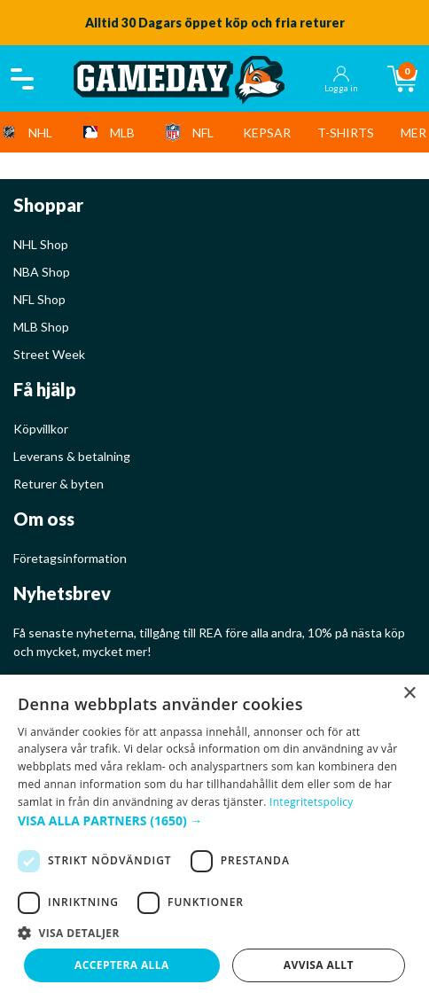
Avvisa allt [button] (319, 965)
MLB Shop (41, 326)
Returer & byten (58, 483)
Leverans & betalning (71, 456)
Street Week (49, 354)
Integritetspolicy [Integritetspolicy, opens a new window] (311, 801)
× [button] (409, 693)
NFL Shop (39, 299)
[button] (214, 820)
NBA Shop (41, 271)
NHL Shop (40, 244)
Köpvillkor (40, 428)
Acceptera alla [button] (121, 965)
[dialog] (214, 837)
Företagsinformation (70, 558)
